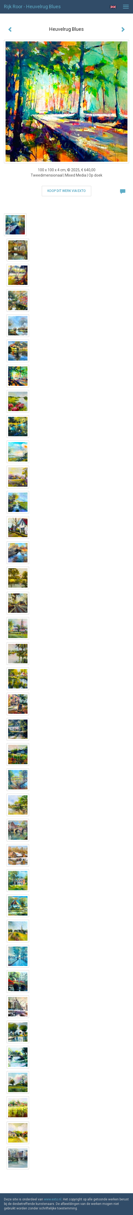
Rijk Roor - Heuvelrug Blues (32, 6)
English (113, 6)
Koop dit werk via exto (66, 191)
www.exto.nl (52, 1199)
